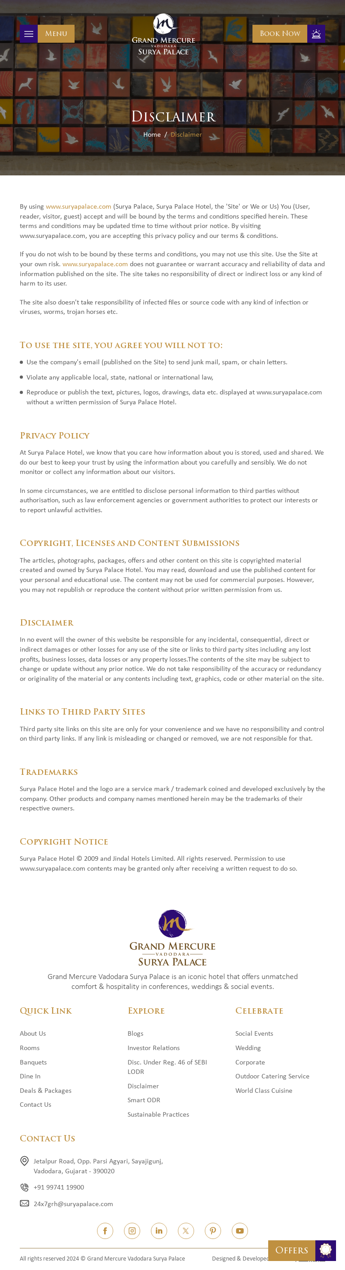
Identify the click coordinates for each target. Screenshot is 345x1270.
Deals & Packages (45, 1091)
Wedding (248, 1048)
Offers (291, 1250)
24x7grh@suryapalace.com (73, 1204)
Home (152, 135)
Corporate (250, 1062)
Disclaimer (143, 1086)
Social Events (254, 1033)
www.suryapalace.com (78, 206)
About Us (33, 1033)
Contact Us (35, 1105)
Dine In (30, 1076)
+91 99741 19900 (59, 1187)
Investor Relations (154, 1048)
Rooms (30, 1048)
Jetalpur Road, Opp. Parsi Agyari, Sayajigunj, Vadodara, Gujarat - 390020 (98, 1166)
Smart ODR (144, 1100)
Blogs (135, 1033)
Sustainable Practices (158, 1114)
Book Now (280, 34)
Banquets (33, 1062)
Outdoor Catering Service (272, 1076)
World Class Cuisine (263, 1091)
